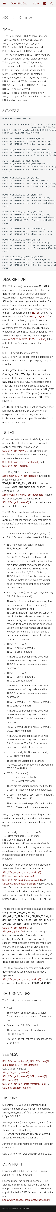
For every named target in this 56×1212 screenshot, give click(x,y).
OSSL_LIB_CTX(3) (39, 316)
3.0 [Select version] (34, 3)
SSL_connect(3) (38, 1076)
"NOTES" (35, 312)
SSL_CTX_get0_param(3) (15, 502)
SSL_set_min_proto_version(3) (18, 876)
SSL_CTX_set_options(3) (15, 927)
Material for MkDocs (20, 1209)
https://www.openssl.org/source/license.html (26, 1200)
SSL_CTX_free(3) (39, 1061)
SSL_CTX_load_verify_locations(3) (20, 462)
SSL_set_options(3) (13, 931)
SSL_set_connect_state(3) (16, 1087)
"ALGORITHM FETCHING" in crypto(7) (27, 339)
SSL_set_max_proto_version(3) (19, 883)
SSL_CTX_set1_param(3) (15, 466)
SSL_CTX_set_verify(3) (14, 450)
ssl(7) (45, 1084)
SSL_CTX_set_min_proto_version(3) (21, 872)
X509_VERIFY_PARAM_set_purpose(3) (23, 494)
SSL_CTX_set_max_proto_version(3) (22, 880)
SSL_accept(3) (10, 1080)
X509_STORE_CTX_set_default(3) (20, 475)
